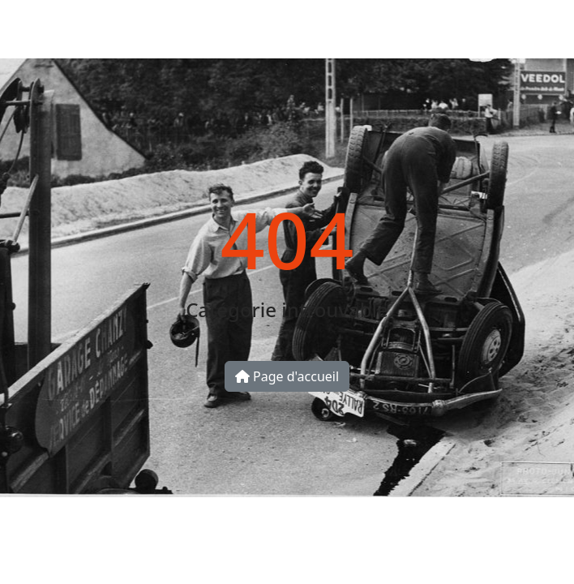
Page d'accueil (287, 376)
